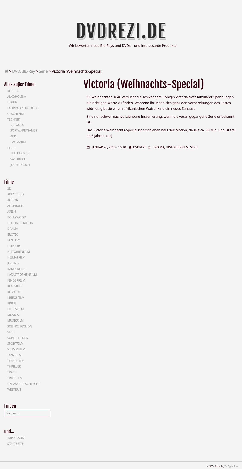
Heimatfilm (16, 257)
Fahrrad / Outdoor (23, 108)
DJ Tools (17, 125)
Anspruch (15, 206)
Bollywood (16, 217)
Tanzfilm (14, 355)
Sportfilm (15, 343)
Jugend (13, 263)
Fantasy (13, 240)
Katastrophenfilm (22, 274)
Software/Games (23, 130)
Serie (43, 71)
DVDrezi (139, 147)
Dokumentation (20, 223)
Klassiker (14, 286)
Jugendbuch (20, 165)
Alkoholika (16, 96)
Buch (11, 148)
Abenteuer (15, 194)
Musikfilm (15, 320)
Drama (159, 147)
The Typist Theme (232, 466)
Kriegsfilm (15, 298)
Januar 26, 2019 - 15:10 (109, 147)
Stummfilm (16, 349)
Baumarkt (18, 142)
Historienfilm (177, 147)
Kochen (13, 91)
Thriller (14, 366)
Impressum (16, 438)
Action (12, 200)
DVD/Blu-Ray (23, 71)
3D (9, 189)
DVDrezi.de (121, 31)
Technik (13, 119)
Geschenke (15, 114)
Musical (13, 315)
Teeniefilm (15, 361)
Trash (12, 372)
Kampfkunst (17, 269)
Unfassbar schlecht (23, 384)
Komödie (14, 292)
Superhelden (17, 338)
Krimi (11, 303)
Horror (13, 246)
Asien (11, 211)
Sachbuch (18, 159)
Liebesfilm (15, 309)
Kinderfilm (16, 280)
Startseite (15, 444)
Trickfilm (14, 378)
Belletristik (19, 153)
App (13, 136)
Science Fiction (19, 326)
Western (14, 389)
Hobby (12, 102)
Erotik (12, 234)
